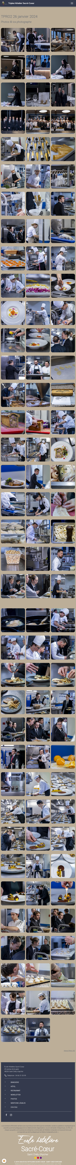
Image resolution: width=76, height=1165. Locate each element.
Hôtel (13, 1086)
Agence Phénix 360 (69, 1050)
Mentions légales (18, 1103)
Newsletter (15, 1095)
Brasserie (15, 1082)
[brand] (18, 3)
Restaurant (15, 1091)
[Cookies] (4, 1161)
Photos (14, 1099)
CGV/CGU (14, 1107)
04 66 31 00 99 (20, 1075)
